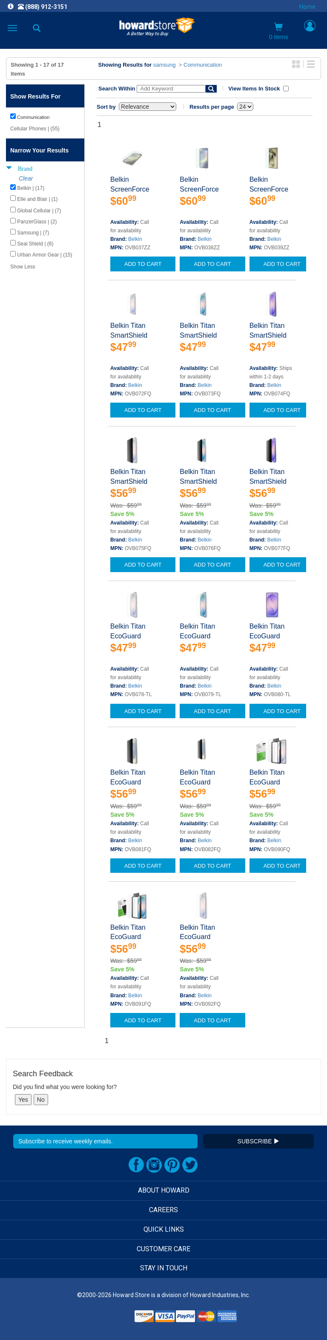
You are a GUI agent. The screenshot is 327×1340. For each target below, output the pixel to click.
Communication (203, 65)
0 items (278, 31)
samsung (164, 65)
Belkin (135, 239)
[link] (111, 1318)
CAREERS (163, 1210)
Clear (26, 178)
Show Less (22, 267)
